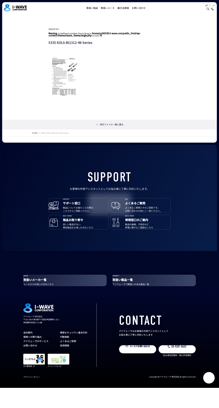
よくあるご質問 (68, 361)
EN (206, 8)
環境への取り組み (32, 357)
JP (199, 8)
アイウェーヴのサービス (35, 361)
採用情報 (64, 365)
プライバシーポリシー (32, 397)
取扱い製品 (92, 11)
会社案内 (27, 352)
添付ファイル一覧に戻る (109, 124)
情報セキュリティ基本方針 (73, 352)
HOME (35, 133)
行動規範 (64, 357)
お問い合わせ (139, 11)
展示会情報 (123, 11)
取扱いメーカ (108, 11)
